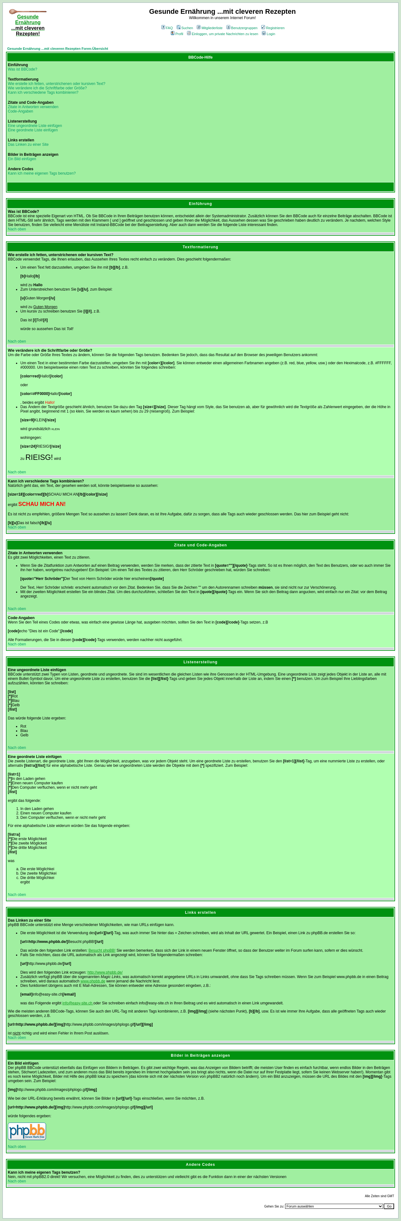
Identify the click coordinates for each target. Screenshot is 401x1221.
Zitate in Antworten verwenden (33, 107)
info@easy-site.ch (77, 1003)
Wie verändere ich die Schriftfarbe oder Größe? (47, 88)
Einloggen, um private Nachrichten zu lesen (222, 34)
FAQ (167, 28)
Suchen (185, 28)
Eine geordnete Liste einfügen (33, 130)
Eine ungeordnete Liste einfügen (35, 126)
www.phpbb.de (93, 981)
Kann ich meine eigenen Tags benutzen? (42, 173)
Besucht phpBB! (101, 950)
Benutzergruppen (242, 28)
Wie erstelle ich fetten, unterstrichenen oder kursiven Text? (56, 84)
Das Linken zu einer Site (28, 144)
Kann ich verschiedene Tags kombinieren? (43, 92)
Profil (177, 34)
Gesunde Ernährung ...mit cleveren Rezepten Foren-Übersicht (57, 48)
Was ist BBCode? (22, 69)
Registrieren (272, 28)
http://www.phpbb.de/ (104, 972)
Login (268, 34)
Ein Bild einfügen (22, 159)
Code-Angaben (20, 111)
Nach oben (17, 229)
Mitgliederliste (209, 28)
